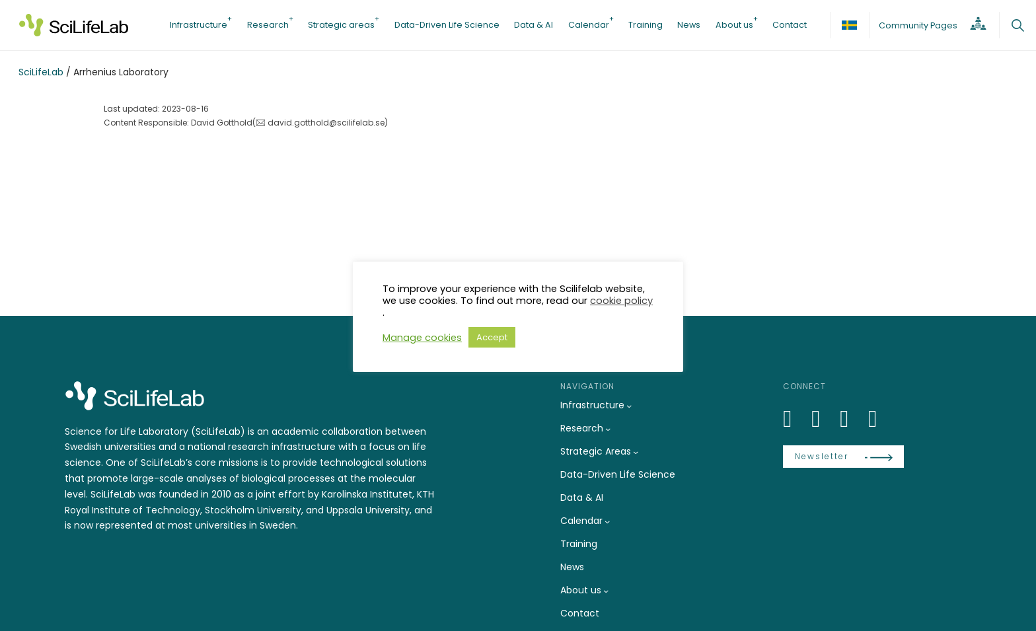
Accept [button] (491, 337)
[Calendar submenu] (607, 521)
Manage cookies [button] (422, 338)
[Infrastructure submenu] (629, 405)
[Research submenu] (607, 428)
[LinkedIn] (795, 418)
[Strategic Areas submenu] (635, 452)
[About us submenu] (606, 590)
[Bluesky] (823, 418)
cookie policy (621, 301)
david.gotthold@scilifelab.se (326, 122)
